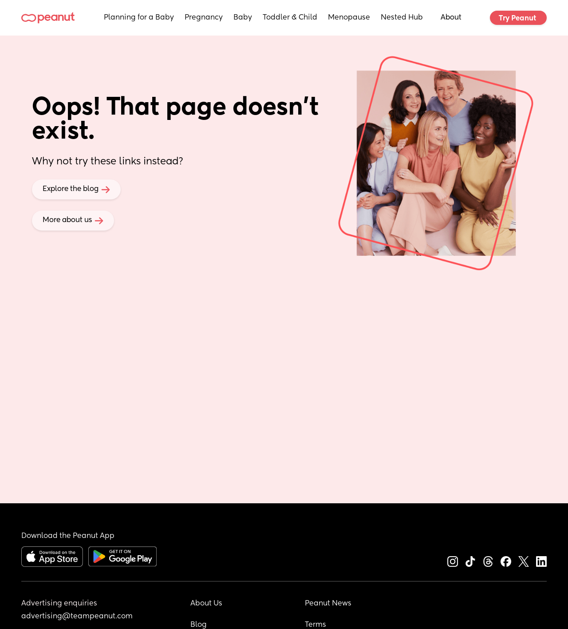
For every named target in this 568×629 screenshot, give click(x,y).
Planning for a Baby (139, 17)
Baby (242, 17)
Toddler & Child (290, 17)
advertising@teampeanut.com (77, 616)
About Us (206, 603)
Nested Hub (402, 17)
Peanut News (328, 603)
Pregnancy (204, 17)
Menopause (349, 17)
